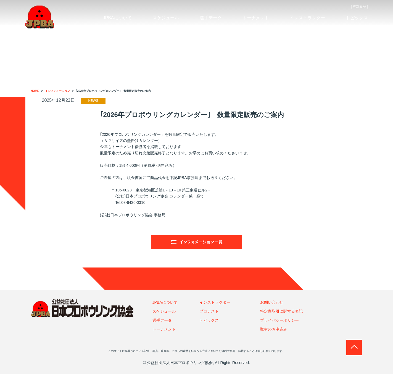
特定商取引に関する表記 (281, 311)
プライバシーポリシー (279, 320)
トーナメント (164, 329)
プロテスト (209, 311)
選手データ (162, 320)
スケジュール (164, 311)
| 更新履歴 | (359, 7)
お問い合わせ (271, 302)
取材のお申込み (273, 329)
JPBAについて (165, 302)
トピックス (209, 320)
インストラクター (214, 302)
